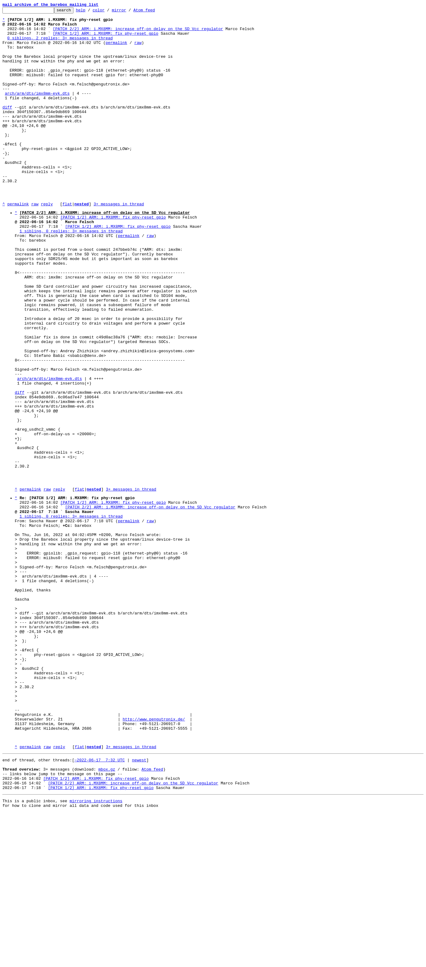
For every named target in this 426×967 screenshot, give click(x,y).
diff (7, 127)
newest (139, 907)
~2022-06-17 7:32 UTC (99, 907)
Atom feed (153, 11)
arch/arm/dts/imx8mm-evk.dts (37, 110)
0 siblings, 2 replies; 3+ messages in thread (60, 44)
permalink (116, 50)
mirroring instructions (95, 954)
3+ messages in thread (118, 243)
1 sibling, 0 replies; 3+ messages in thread (71, 275)
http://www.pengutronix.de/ (154, 860)
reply (47, 243)
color (108, 11)
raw (137, 50)
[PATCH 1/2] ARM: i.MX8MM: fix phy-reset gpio (105, 38)
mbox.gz (106, 918)
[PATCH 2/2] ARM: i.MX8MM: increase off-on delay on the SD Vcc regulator (138, 33)
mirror (128, 11)
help (90, 11)
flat (67, 243)
